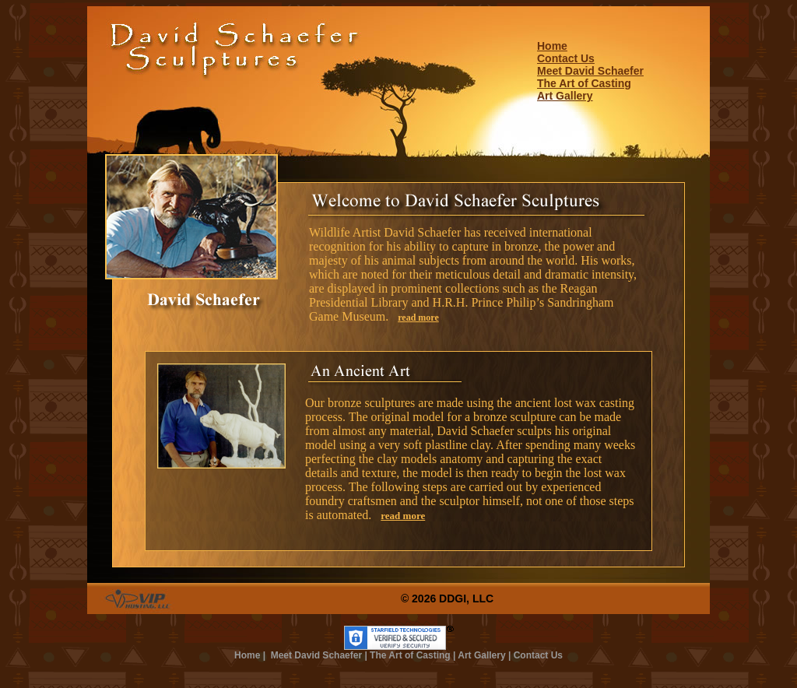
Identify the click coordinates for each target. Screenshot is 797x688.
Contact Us (566, 58)
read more (418, 317)
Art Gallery (565, 96)
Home (552, 46)
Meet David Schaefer (590, 71)
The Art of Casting (584, 83)
